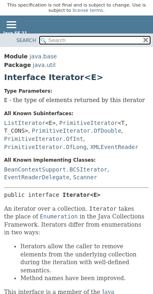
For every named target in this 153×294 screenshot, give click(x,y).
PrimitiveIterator (88, 123)
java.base (43, 56)
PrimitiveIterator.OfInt (43, 139)
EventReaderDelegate (36, 177)
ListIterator (24, 123)
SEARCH (26, 40)
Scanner (85, 177)
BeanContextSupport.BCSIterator (55, 169)
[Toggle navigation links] (11, 25)
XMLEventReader (114, 147)
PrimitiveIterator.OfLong (45, 147)
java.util (44, 65)
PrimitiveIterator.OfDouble (76, 130)
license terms (88, 10)
